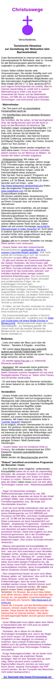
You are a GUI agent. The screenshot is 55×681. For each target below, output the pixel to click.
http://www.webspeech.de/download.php (22, 185)
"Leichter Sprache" (11, 422)
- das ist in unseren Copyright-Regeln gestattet (23, 251)
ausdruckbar (27, 250)
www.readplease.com (12, 191)
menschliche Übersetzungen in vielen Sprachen (25, 227)
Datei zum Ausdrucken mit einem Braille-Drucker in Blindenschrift (27, 321)
